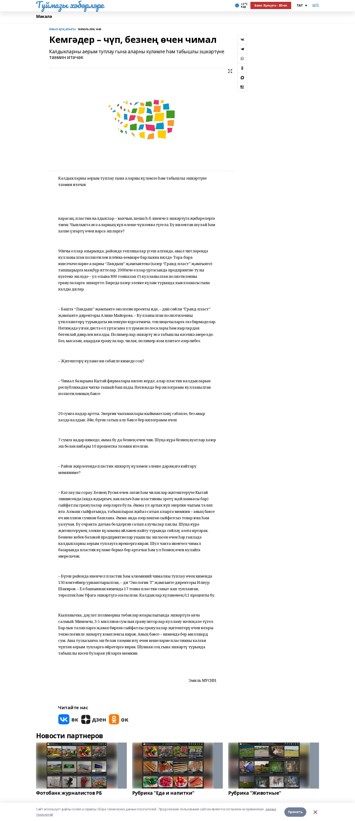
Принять (295, 812)
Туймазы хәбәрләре (70, 4)
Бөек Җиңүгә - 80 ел (270, 5)
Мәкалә (44, 16)
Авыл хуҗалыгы (62, 29)
